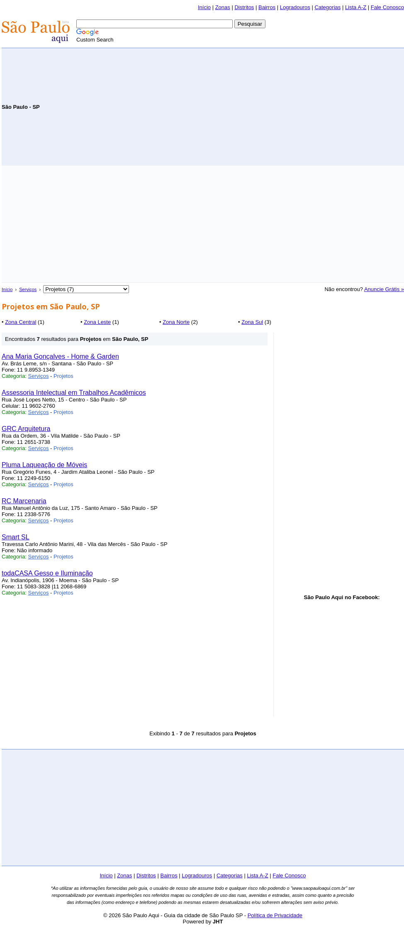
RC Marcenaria (24, 500)
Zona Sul (252, 322)
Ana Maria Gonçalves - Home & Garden (60, 356)
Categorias (327, 7)
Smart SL (15, 537)
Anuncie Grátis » (384, 289)
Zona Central (20, 322)
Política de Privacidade (275, 915)
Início (204, 7)
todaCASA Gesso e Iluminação (47, 573)
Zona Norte (176, 322)
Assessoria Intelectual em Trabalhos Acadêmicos (74, 392)
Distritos (244, 7)
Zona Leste (97, 322)
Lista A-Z (355, 7)
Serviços (28, 289)
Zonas (222, 7)
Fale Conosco (387, 7)
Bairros (266, 7)
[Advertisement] (307, 106)
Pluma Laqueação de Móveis (44, 464)
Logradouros (295, 7)
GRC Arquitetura (26, 428)
